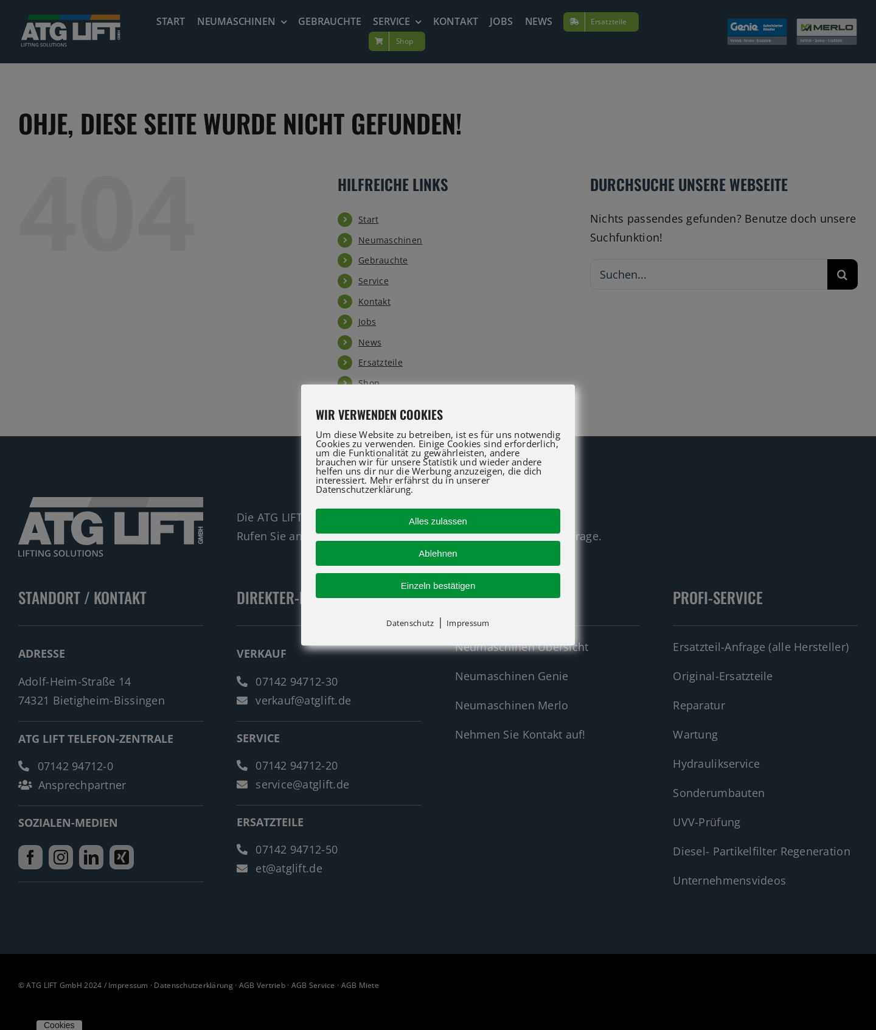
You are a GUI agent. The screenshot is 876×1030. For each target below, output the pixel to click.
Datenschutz (410, 623)
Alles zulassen (438, 521)
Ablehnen (438, 553)
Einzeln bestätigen (438, 585)
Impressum (468, 623)
